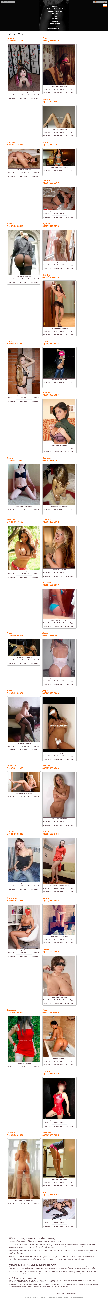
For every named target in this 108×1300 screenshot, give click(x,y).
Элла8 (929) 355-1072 (15, 342)
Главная (55, 6)
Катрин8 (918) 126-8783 (50, 181)
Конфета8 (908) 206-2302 (50, 520)
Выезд (55, 13)
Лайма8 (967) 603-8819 (15, 224)
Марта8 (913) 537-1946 (50, 899)
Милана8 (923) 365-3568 (15, 520)
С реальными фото (55, 8)
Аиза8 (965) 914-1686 (50, 1011)
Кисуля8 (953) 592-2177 (15, 39)
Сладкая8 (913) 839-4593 (15, 1011)
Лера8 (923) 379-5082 (50, 634)
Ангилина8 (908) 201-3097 (15, 899)
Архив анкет (60, 1293)
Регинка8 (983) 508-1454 (15, 1134)
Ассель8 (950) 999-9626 (50, 393)
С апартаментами (55, 11)
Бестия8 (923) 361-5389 (50, 1072)
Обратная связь (71, 1293)
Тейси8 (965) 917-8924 (50, 342)
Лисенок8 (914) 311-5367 (15, 143)
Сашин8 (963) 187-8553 (50, 950)
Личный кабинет (8, 2)
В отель (55, 18)
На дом (55, 16)
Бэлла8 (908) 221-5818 (15, 459)
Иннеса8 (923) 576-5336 (15, 832)
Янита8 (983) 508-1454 (50, 832)
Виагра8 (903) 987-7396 (50, 276)
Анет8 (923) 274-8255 (50, 1193)
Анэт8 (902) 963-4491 (15, 634)
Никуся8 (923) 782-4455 (50, 100)
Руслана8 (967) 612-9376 (50, 224)
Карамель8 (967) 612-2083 (15, 767)
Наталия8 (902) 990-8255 (50, 1134)
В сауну (55, 21)
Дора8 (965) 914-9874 (15, 692)
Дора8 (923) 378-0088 (50, 692)
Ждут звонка (55, 23)
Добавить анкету (100, 2)
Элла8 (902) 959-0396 (50, 143)
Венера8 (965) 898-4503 (50, 767)
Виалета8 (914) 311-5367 (50, 459)
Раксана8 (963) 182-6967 (50, 583)
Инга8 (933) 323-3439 (50, 39)
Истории (55, 26)
